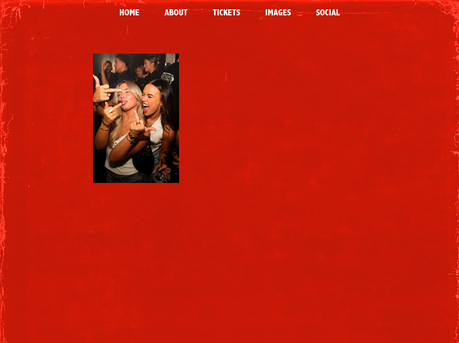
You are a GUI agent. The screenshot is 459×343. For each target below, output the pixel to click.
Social (328, 13)
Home (129, 13)
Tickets (226, 13)
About (176, 13)
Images (278, 13)
